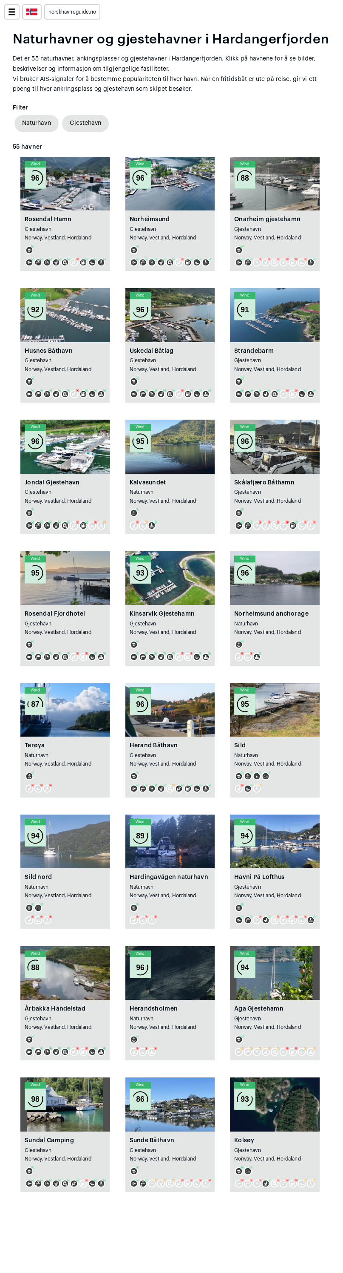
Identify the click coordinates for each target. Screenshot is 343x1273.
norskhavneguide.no (72, 11)
